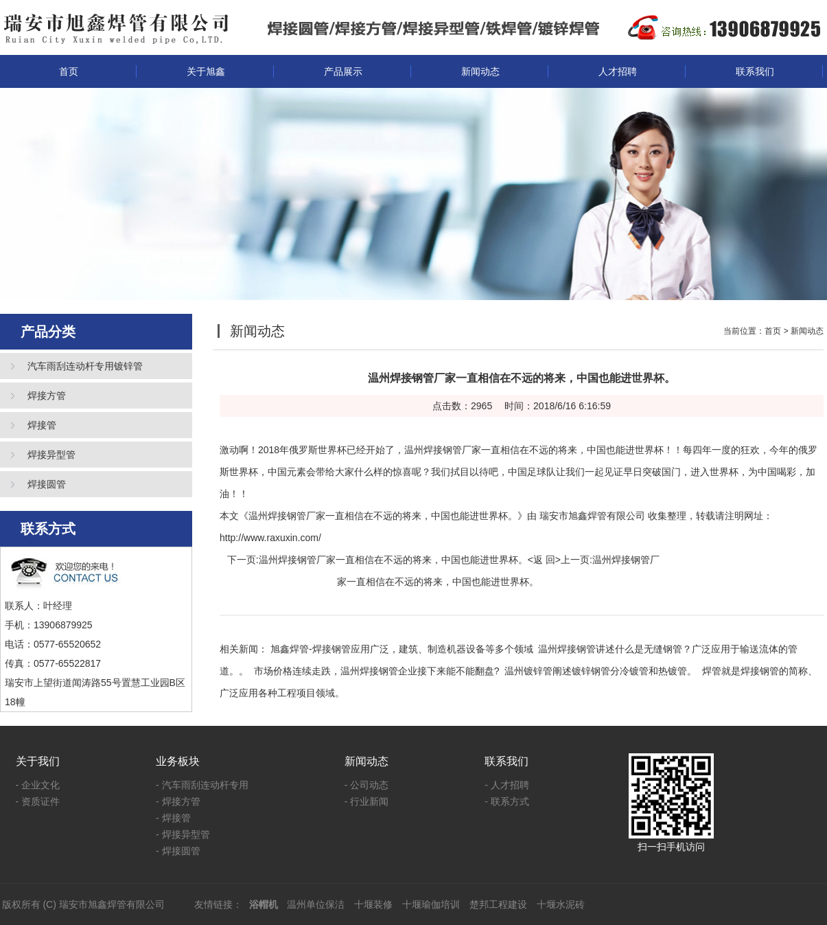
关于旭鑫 (206, 71)
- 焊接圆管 (178, 850)
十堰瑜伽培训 (431, 904)
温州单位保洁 (316, 904)
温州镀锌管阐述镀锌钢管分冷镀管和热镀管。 (600, 670)
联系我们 (755, 71)
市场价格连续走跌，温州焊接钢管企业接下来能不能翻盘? (377, 670)
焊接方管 (46, 395)
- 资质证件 (38, 801)
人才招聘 (617, 71)
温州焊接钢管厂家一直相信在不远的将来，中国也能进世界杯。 (393, 559)
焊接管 (41, 425)
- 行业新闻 (367, 801)
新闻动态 (480, 71)
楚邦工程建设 (498, 904)
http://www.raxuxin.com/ (270, 537)
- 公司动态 (367, 784)
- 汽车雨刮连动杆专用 (202, 784)
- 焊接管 (173, 817)
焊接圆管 (46, 484)
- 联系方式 (507, 801)
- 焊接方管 (178, 801)
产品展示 (343, 71)
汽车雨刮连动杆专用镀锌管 (85, 366)
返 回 (544, 559)
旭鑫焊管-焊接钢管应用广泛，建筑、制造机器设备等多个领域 (401, 648)
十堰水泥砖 (561, 904)
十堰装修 (373, 904)
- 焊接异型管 (183, 834)
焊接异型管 (51, 454)
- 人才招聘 (507, 784)
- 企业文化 (38, 784)
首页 (68, 71)
